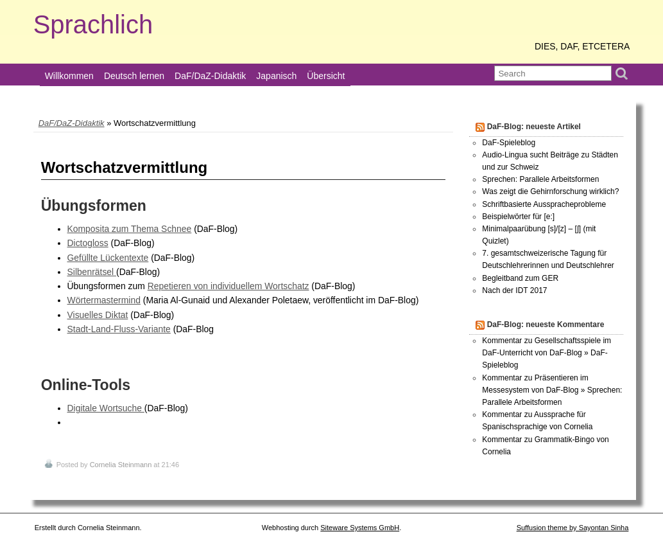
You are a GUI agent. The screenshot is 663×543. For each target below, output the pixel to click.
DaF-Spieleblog (508, 142)
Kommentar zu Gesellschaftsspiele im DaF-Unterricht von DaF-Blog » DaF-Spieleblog (546, 352)
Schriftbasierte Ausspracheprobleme (544, 204)
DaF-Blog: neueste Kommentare (546, 324)
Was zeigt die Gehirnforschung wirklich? (550, 191)
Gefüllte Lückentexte (108, 258)
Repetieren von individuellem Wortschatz (228, 286)
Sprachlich (93, 24)
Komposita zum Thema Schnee (129, 229)
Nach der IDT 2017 (514, 290)
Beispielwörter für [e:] (518, 216)
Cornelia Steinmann (121, 464)
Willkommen (69, 76)
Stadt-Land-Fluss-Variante (119, 329)
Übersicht (326, 76)
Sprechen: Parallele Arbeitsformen (540, 179)
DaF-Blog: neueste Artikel (534, 126)
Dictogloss (87, 243)
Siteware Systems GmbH (359, 527)
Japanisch (276, 76)
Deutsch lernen (134, 76)
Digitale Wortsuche (105, 408)
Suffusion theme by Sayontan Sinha (573, 527)
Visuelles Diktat (97, 315)
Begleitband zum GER (520, 278)
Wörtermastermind (104, 300)
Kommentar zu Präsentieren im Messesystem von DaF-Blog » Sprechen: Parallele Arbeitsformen (552, 390)
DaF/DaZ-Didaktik (210, 76)
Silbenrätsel (92, 272)
